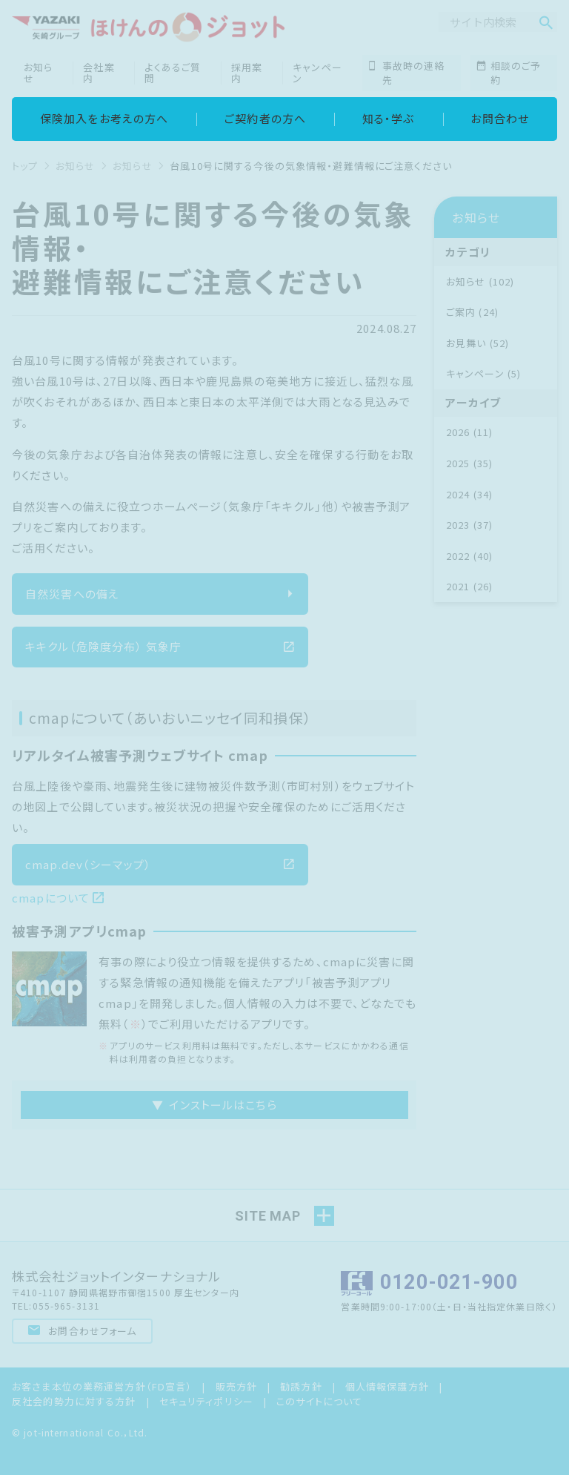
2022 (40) (469, 556)
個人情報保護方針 (387, 1386)
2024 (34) (469, 494)
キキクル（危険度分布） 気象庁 (160, 646)
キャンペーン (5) (483, 373)
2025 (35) (469, 463)
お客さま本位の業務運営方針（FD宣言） (102, 1386)
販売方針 (237, 1386)
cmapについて (58, 897)
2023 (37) (469, 525)
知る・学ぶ (388, 118)
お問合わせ (499, 118)
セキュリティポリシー (206, 1401)
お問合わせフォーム (82, 1331)
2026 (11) (469, 432)
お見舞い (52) (477, 343)
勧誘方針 (301, 1386)
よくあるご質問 (172, 73)
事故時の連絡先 (406, 73)
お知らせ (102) (480, 281)
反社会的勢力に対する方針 (74, 1401)
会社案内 (98, 73)
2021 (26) (469, 586)
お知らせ (38, 73)
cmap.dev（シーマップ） (160, 864)
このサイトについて (319, 1401)
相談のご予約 (509, 73)
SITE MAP (268, 1216)
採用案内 (246, 73)
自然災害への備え (160, 593)
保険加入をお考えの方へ (104, 118)
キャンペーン (317, 73)
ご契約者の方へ (265, 118)
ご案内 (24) (472, 312)
